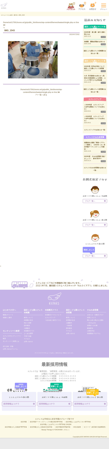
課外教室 (27, 325)
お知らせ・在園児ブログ (95, 315)
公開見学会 (91, 331)
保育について (91, 317)
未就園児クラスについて (53, 315)
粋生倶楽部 (77, 427)
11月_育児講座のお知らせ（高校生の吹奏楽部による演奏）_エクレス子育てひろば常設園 (95, 78)
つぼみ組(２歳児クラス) (53, 320)
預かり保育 (27, 323)
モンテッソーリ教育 (11, 331)
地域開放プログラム (93, 333)
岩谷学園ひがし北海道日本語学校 (41, 427)
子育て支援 (27, 336)
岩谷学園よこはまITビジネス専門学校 (78, 422)
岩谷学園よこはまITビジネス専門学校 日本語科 (56, 424)
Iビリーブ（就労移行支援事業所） (95, 427)
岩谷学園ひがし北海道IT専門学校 (16, 427)
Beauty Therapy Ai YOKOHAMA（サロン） (55, 430)
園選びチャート (8, 315)
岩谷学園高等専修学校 (62, 427)
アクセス (27, 339)
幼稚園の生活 (28, 320)
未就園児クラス (29, 331)
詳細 (103, 37)
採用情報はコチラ (11, 404)
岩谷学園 (24, 422)
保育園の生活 (70, 320)
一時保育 (69, 325)
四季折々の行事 (92, 325)
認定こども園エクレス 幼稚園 (33, 311)
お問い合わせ (28, 341)
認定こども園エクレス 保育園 (75, 311)
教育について (28, 317)
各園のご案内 (7, 317)
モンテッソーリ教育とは (11, 341)
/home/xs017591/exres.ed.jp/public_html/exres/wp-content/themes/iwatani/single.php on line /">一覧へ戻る (41, 92)
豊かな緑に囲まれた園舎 (95, 320)
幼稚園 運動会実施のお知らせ (94, 41)
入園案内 (27, 328)
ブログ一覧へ (90, 201)
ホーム (3, 15)
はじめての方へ (9, 310)
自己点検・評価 (8, 346)
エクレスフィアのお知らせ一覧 (95, 130)
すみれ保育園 (92, 310)
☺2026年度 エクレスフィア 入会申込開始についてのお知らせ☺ (94, 107)
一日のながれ (91, 323)
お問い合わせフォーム (10, 349)
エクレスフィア (50, 317)
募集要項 (90, 328)
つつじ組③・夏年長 (11, 15)
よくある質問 (28, 333)
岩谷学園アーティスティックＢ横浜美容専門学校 (46, 422)
